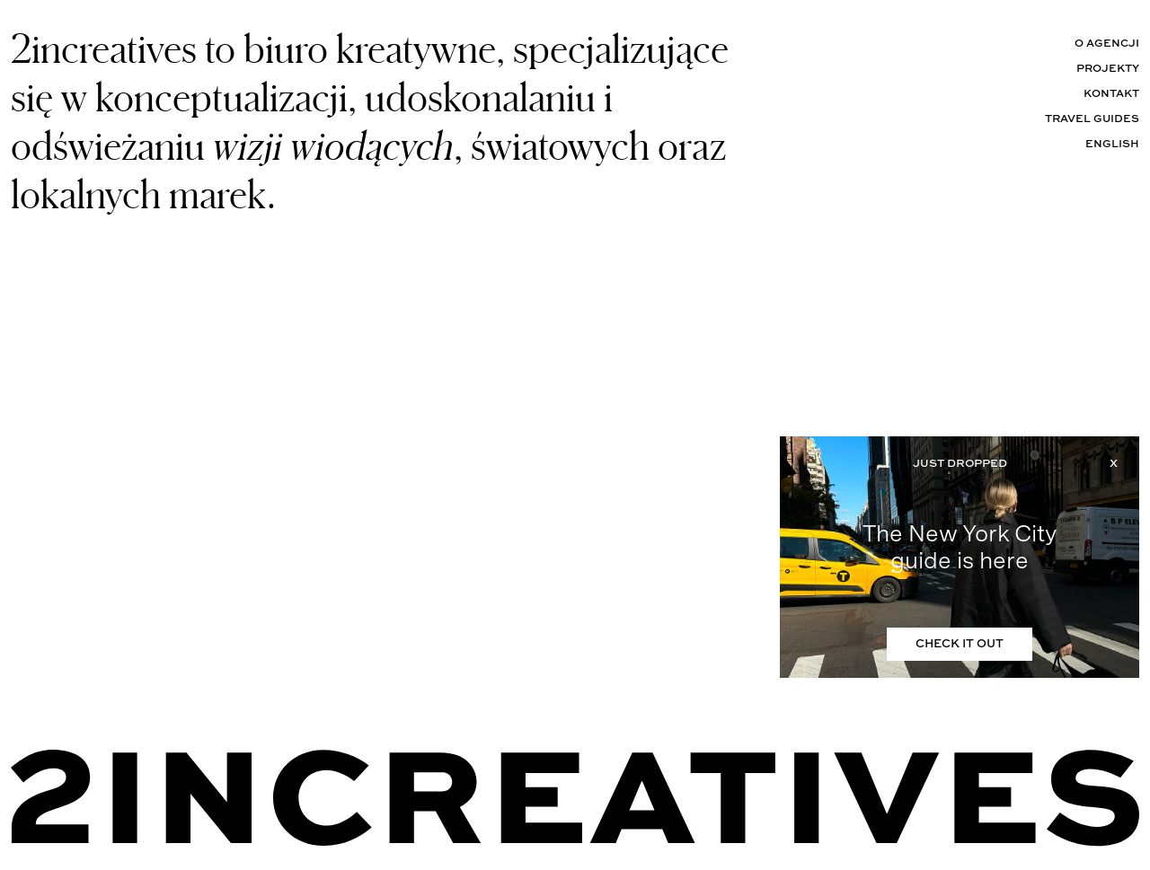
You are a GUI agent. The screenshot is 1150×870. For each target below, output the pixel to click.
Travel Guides (1092, 119)
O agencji (1107, 44)
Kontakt (1111, 94)
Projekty (1107, 69)
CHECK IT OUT (960, 644)
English (1112, 144)
